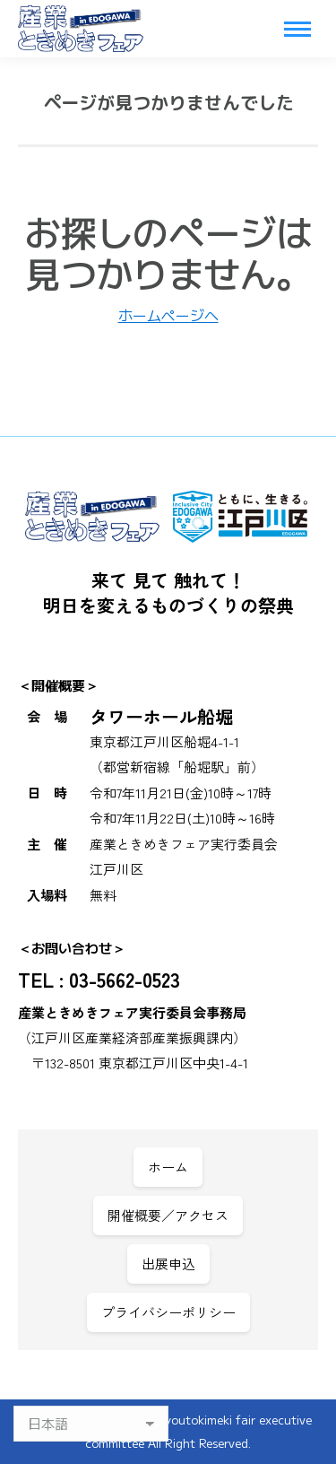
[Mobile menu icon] (297, 29)
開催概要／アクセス (168, 1215)
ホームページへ (168, 315)
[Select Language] (90, 1424)
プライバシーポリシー (168, 1312)
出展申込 (168, 1263)
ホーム (168, 1166)
